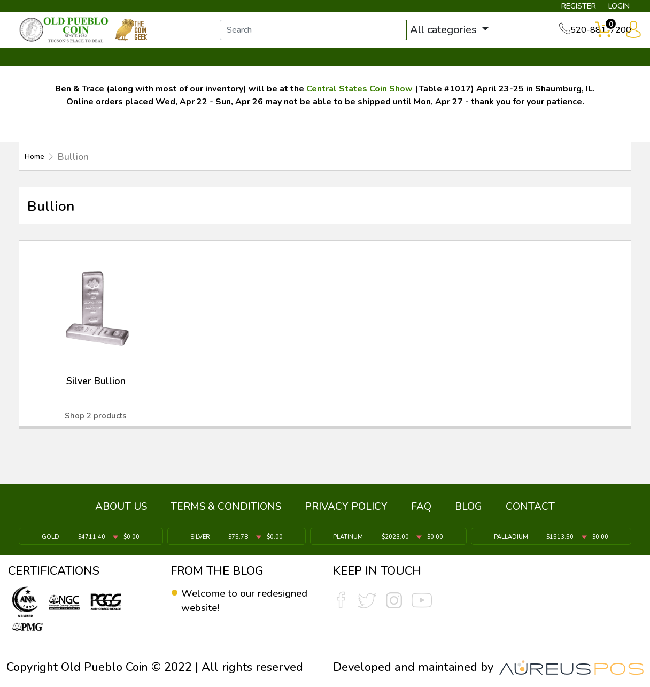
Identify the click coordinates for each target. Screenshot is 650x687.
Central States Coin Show (359, 99)
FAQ (421, 511)
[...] (324, 36)
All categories (456, 36)
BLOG (468, 511)
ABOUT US (121, 511)
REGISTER (563, 8)
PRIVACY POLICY (346, 511)
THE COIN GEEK (364, 68)
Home (38, 167)
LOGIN (611, 8)
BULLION (52, 68)
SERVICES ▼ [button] (457, 68)
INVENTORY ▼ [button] (134, 68)
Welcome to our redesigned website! (234, 600)
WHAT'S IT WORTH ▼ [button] (247, 68)
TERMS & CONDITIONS (226, 511)
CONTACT (595, 68)
